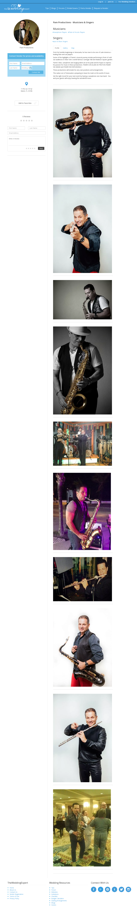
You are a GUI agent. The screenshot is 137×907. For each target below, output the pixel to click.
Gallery (65, 48)
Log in (100, 2)
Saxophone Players (60, 32)
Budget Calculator (57, 898)
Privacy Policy (14, 898)
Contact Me (36, 72)
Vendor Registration (16, 894)
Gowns (53, 905)
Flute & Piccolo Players (77, 32)
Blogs (53, 8)
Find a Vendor (85, 8)
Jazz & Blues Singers (61, 41)
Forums (62, 8)
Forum (53, 890)
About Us (13, 890)
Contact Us (13, 892)
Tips (47, 8)
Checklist (54, 896)
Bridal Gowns (72, 8)
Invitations (55, 894)
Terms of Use (14, 896)
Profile (57, 48)
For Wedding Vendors (127, 2)
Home (12, 888)
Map (72, 48)
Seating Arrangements (59, 901)
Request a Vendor (101, 8)
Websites (54, 892)
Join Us (110, 2)
